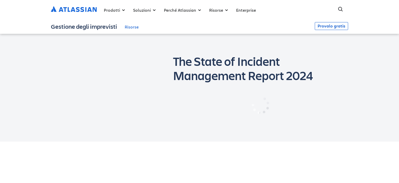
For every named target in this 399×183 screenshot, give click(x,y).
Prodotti (114, 10)
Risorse (218, 10)
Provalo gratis (331, 26)
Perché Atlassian (182, 10)
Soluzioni (144, 10)
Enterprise (246, 10)
